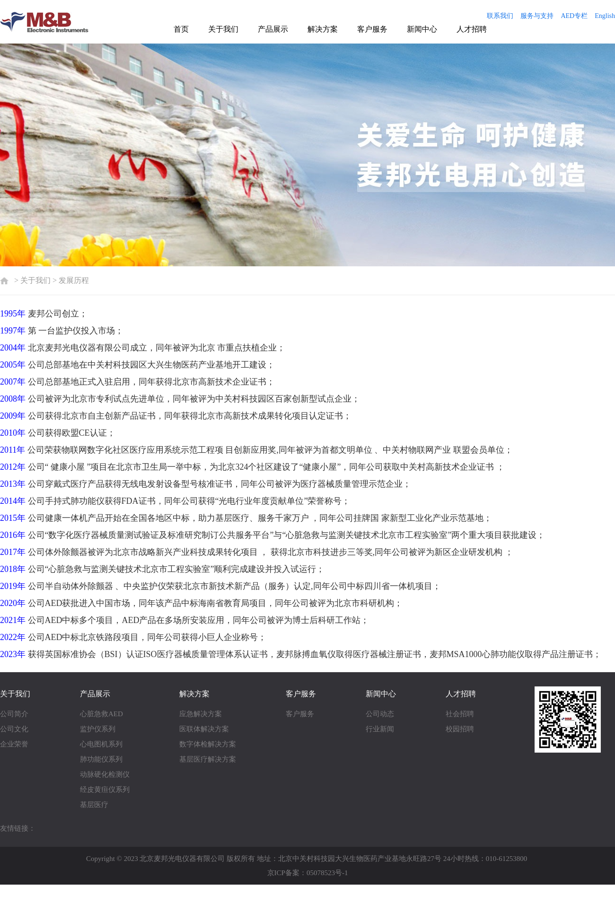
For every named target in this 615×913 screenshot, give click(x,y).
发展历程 (74, 280)
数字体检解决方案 (207, 744)
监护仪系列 (97, 729)
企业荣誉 (14, 744)
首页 (181, 29)
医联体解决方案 (204, 729)
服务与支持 (537, 15)
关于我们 (223, 29)
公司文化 (14, 729)
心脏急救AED (101, 714)
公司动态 (380, 714)
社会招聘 (460, 714)
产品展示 (273, 29)
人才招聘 (472, 29)
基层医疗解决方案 (207, 759)
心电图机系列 (101, 744)
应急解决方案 (200, 714)
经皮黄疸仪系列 (105, 789)
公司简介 (14, 714)
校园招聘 (460, 729)
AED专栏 (574, 15)
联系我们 (500, 15)
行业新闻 (380, 729)
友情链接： (17, 828)
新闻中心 (422, 29)
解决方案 (323, 29)
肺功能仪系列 (101, 759)
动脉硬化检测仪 (105, 774)
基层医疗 (94, 804)
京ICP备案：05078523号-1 (307, 873)
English (605, 15)
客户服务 (372, 29)
